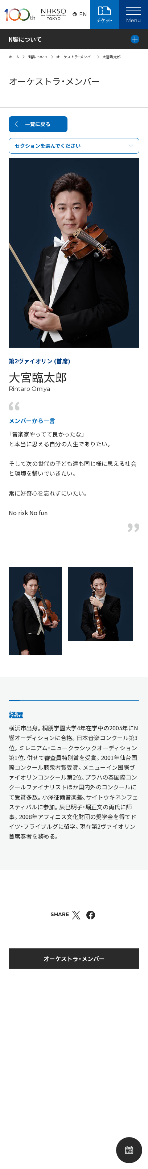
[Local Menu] (135, 39)
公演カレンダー (129, 1150)
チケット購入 (104, 14)
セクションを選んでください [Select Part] (48, 145)
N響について (38, 56)
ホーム (14, 56)
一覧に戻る (37, 124)
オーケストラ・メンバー (75, 56)
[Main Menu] (133, 14)
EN (83, 14)
